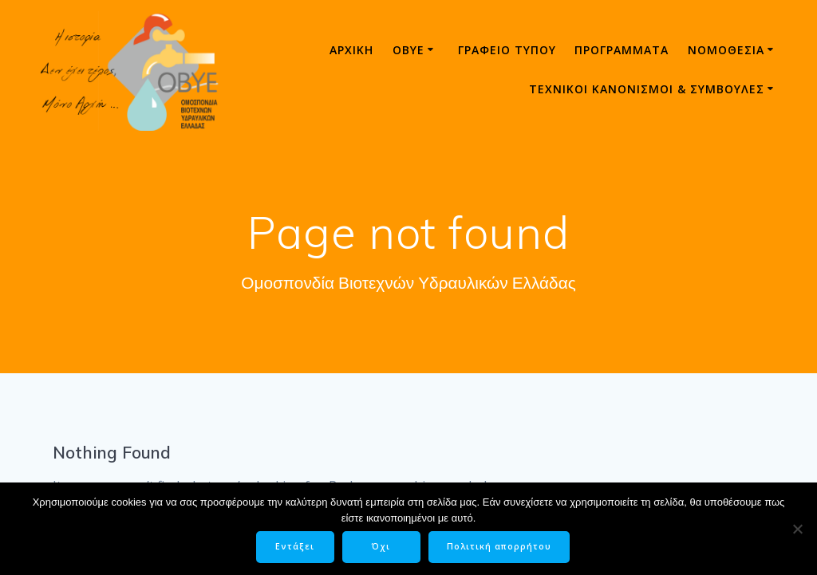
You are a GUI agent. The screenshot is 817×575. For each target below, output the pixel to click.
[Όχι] (797, 529)
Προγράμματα (621, 49)
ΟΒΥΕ (408, 49)
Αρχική (351, 49)
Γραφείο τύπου (507, 49)
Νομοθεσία (726, 49)
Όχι (381, 546)
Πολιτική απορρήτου (499, 546)
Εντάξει (294, 546)
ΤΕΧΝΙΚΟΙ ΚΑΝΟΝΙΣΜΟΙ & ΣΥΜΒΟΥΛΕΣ (646, 88)
